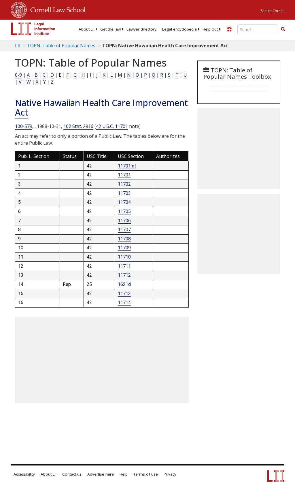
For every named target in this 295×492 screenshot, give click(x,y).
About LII (86, 29)
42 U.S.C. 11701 (112, 126)
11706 (124, 220)
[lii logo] (33, 29)
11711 (124, 266)
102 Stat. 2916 (78, 126)
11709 (124, 247)
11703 (124, 193)
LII (17, 45)
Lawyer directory (141, 29)
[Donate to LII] (229, 29)
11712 (124, 275)
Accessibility (24, 474)
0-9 (18, 75)
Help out (210, 29)
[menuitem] (86, 29)
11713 (124, 293)
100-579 (23, 126)
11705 (124, 211)
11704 (124, 202)
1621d (124, 284)
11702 (124, 184)
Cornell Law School (56, 9)
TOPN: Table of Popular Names (61, 45)
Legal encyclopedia (179, 29)
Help (124, 474)
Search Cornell (272, 10)
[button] (283, 29)
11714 (124, 302)
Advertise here (100, 474)
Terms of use (145, 474)
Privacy (170, 474)
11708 (124, 239)
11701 (124, 175)
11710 (124, 257)
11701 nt (127, 166)
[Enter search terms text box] (257, 29)
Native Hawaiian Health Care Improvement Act (101, 107)
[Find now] (282, 29)
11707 (124, 229)
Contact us (72, 474)
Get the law (110, 29)
